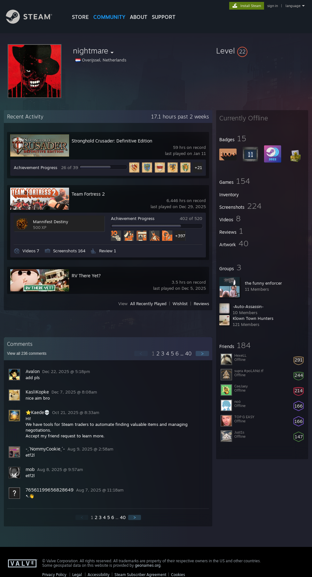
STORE (80, 17)
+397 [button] (180, 235)
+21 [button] (198, 167)
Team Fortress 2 (88, 194)
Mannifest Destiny (50, 221)
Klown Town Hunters (253, 318)
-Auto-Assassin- (248, 306)
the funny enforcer (263, 283)
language (292, 6)
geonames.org (147, 565)
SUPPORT (164, 17)
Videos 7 (30, 250)
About (138, 17)
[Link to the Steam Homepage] (34, 22)
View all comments (26, 353)
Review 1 (107, 250)
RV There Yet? (86, 275)
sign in (272, 6)
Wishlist (180, 303)
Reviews (201, 303)
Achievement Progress (35, 167)
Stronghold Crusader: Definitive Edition (112, 140)
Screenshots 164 (69, 250)
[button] (262, 50)
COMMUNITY (109, 17)
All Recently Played (148, 303)
